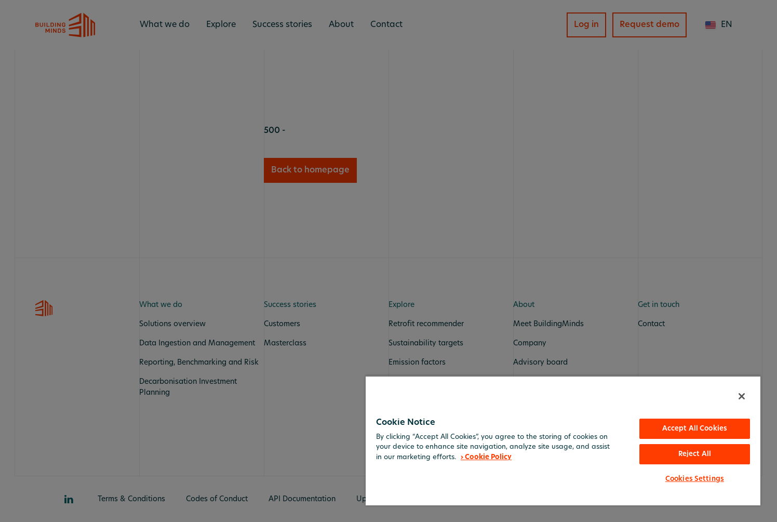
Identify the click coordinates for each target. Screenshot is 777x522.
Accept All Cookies (694, 428)
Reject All (694, 454)
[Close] (741, 396)
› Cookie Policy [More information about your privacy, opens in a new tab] (486, 457)
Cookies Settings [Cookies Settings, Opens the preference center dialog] (694, 479)
